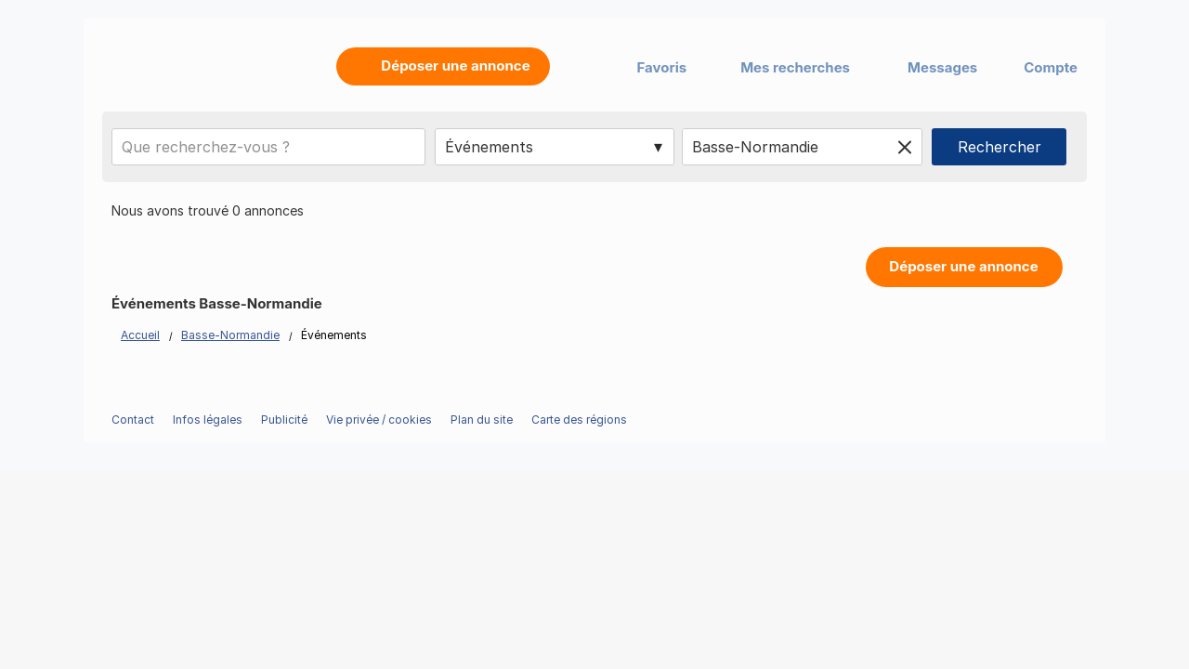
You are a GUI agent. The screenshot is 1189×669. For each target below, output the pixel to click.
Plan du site (482, 419)
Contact (132, 419)
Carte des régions (579, 419)
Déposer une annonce (963, 266)
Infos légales (207, 419)
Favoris (662, 67)
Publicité (284, 419)
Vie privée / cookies (379, 419)
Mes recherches (795, 67)
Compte (1051, 67)
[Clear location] (904, 147)
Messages (942, 67)
